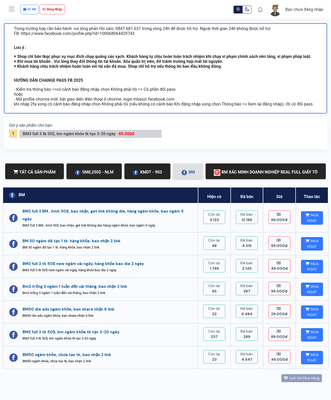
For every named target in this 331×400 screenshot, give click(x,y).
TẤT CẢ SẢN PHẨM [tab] (34, 172)
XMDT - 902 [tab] (147, 172)
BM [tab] (188, 172)
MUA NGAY (312, 218)
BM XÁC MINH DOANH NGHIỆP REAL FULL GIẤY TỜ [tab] (266, 172)
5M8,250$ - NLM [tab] (93, 172)
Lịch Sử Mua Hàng (302, 378)
